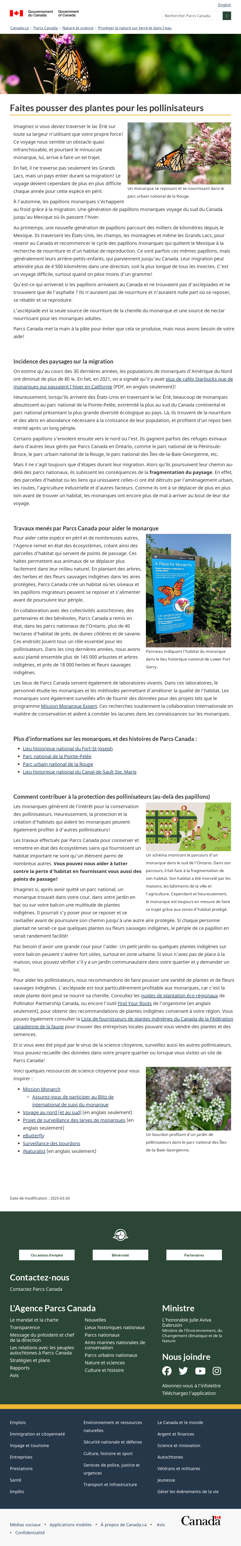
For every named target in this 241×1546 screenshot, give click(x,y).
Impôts (17, 1491)
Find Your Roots (135, 1003)
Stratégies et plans (30, 1360)
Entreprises (21, 1457)
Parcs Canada (45, 28)
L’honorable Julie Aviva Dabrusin (192, 1330)
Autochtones (170, 1457)
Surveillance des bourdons (51, 1143)
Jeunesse (166, 1480)
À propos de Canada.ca (124, 1524)
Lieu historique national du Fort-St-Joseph (68, 748)
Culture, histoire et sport (108, 1453)
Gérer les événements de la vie (188, 1491)
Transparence (25, 1327)
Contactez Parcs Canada (36, 1289)
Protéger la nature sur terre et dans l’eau (135, 28)
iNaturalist (34, 1151)
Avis (14, 1375)
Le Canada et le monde (180, 1422)
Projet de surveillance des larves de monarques (74, 1120)
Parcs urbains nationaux (111, 1355)
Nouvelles (95, 1320)
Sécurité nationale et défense (113, 1442)
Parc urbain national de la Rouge (58, 764)
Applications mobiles (71, 1524)
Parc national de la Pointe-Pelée (57, 756)
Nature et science (77, 28)
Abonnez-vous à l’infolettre (191, 1385)
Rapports (20, 1368)
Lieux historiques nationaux (115, 1327)
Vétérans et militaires (178, 1468)
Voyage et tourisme (29, 1445)
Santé (15, 1480)
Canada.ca (19, 28)
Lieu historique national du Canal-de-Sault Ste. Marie (80, 772)
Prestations (21, 1468)
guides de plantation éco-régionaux (179, 995)
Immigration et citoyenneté (37, 1434)
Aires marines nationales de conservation (115, 1345)
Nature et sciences (105, 1362)
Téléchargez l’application (189, 1393)
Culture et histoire (104, 1370)
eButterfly (33, 1135)
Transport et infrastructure (110, 1484)
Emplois (18, 1422)
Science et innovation (178, 1445)
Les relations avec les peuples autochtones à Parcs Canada (42, 1350)
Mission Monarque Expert (69, 706)
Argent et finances (175, 1434)
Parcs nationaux (102, 1335)
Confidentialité (30, 1532)
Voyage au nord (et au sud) (52, 1112)
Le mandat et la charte (34, 1320)
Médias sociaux (25, 1524)
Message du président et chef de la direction (42, 1337)
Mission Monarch (41, 1089)
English (224, 5)
